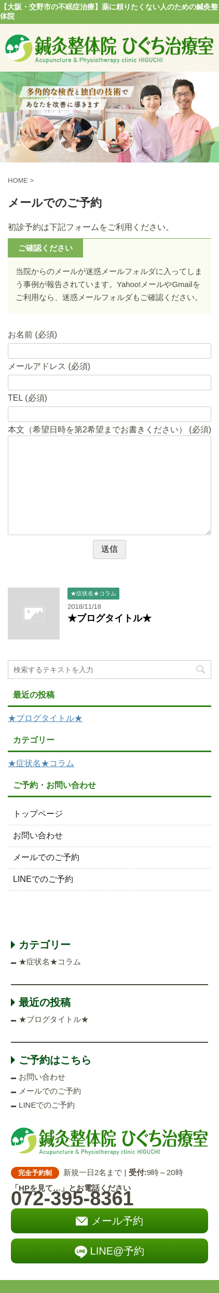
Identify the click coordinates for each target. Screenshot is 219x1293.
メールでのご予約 (46, 857)
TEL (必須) (27, 397)
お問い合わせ (38, 835)
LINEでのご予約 (43, 879)
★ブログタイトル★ (109, 618)
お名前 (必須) (32, 334)
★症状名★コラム (41, 763)
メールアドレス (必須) (49, 366)
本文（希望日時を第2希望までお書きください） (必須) (109, 429)
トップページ (38, 813)
